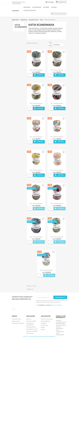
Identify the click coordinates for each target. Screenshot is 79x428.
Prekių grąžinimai (45, 321)
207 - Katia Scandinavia (57, 103)
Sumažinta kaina (16, 319)
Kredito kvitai (44, 325)
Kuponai (43, 329)
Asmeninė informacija (46, 319)
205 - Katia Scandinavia (57, 237)
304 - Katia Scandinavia (57, 170)
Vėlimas (54, 7)
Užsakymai (44, 323)
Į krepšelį (39, 75)
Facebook (13, 309)
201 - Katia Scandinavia (36, 203)
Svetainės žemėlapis (32, 331)
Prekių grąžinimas (31, 327)
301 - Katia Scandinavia (36, 137)
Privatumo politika (57, 305)
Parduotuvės (29, 333)
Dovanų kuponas (29, 10)
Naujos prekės (16, 321)
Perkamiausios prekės (18, 323)
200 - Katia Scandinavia (57, 203)
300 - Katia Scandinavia (46, 270)
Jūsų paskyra (45, 316)
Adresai (43, 327)
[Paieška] (58, 13)
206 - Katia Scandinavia (36, 103)
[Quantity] (30, 75)
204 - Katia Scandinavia (36, 237)
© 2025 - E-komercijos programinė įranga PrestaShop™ (39, 336)
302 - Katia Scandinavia (57, 137)
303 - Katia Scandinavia (36, 170)
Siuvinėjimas (36, 7)
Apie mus (28, 319)
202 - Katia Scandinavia (36, 70)
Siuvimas (46, 7)
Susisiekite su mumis (32, 329)
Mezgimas (26, 7)
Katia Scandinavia (21, 25)
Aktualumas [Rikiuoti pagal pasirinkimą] (59, 45)
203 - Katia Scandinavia (57, 70)
